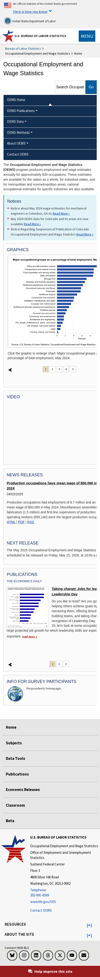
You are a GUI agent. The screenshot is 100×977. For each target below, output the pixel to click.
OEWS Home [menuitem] (16, 99)
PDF (21, 522)
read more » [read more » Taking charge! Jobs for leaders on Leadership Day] (29, 636)
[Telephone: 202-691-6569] (64, 893)
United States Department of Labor (30, 21)
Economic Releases (23, 789)
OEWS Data (15, 121)
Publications (17, 774)
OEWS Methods (18, 132)
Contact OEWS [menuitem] (18, 154)
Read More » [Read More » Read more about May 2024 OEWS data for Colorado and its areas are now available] (32, 224)
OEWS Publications (21, 110)
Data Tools (15, 758)
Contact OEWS (41, 910)
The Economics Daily (24, 581)
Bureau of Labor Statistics (23, 48)
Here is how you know (30, 11)
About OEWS (16, 143)
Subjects (14, 743)
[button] (89, 925)
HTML (11, 522)
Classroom (15, 805)
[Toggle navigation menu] (87, 36)
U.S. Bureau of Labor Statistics (40, 36)
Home (11, 727)
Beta (10, 820)
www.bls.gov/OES (43, 901)
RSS (30, 522)
